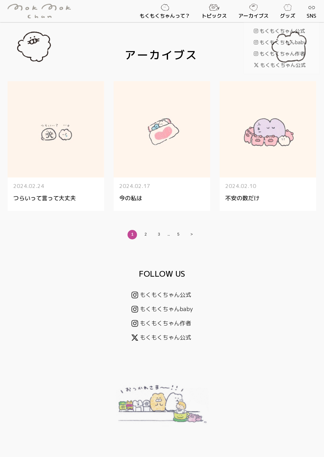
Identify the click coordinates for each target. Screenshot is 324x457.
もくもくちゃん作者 (161, 323)
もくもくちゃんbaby (162, 309)
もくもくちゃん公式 (161, 295)
